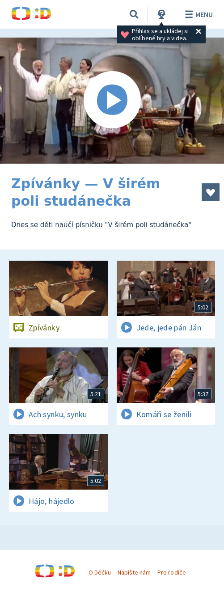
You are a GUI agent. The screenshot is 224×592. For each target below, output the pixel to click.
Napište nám (134, 572)
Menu (197, 14)
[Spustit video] (112, 101)
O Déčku (100, 572)
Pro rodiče (171, 572)
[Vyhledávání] (134, 14)
